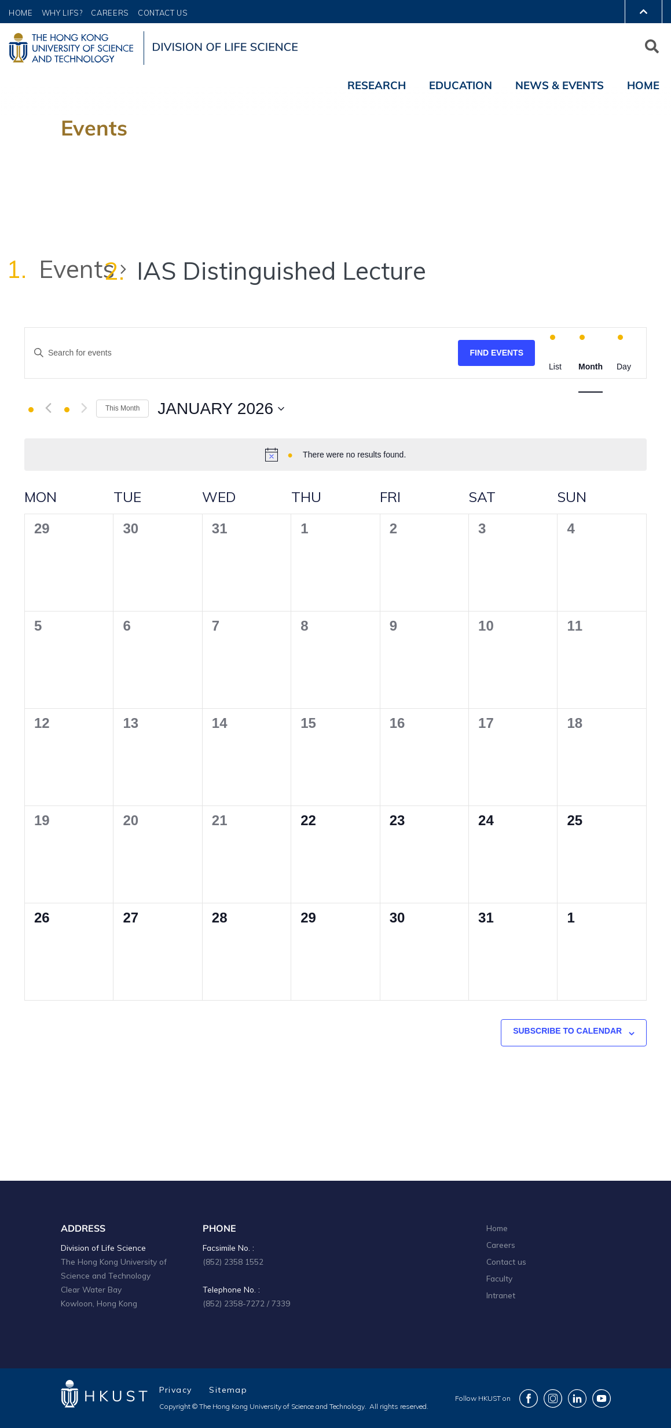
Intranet (500, 1295)
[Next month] (84, 407)
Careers (110, 12)
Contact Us (163, 12)
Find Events (496, 352)
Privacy (175, 1390)
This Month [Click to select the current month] (122, 408)
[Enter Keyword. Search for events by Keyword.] (241, 353)
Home (21, 12)
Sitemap (228, 1390)
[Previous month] (48, 407)
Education (460, 85)
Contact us (506, 1261)
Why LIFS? (62, 12)
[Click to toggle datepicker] (220, 408)
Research (376, 85)
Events (77, 269)
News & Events (559, 85)
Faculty (499, 1278)
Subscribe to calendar (567, 1030)
